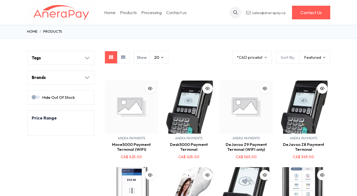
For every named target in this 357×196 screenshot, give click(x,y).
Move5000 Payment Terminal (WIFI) (131, 147)
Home (32, 31)
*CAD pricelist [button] (250, 57)
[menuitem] (110, 12)
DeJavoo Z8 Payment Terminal (303, 147)
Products (52, 31)
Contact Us (311, 12)
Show (142, 57)
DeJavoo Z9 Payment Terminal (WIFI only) (246, 147)
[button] (235, 12)
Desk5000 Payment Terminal (189, 147)
